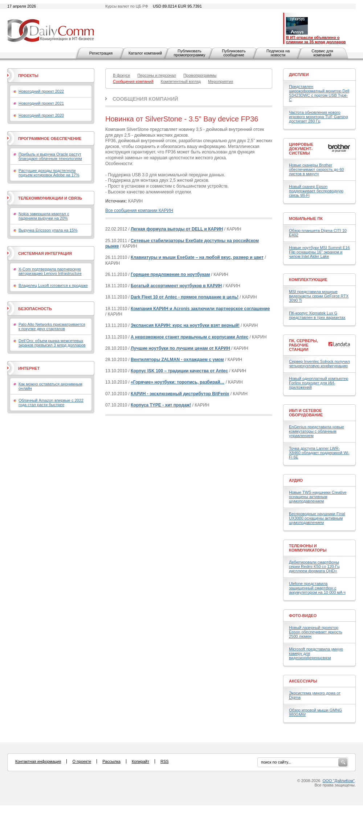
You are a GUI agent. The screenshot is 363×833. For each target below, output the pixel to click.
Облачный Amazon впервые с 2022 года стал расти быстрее (51, 402)
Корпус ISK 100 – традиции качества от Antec (179, 370)
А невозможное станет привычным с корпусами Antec (189, 337)
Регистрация (101, 53)
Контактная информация (38, 761)
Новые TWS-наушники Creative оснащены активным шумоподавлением (318, 496)
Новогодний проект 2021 (41, 103)
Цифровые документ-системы (301, 148)
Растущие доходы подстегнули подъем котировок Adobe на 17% (49, 172)
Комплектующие (308, 279)
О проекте (81, 761)
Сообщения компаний (145, 99)
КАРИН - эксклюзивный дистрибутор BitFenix (180, 393)
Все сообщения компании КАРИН (139, 210)
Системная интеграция (45, 253)
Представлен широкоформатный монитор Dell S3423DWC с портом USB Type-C (319, 93)
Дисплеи (299, 74)
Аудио (296, 480)
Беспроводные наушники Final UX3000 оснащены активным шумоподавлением (317, 518)
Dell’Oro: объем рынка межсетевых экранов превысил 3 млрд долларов (52, 343)
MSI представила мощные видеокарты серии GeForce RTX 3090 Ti (318, 296)
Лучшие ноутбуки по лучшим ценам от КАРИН (180, 348)
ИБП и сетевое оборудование (306, 412)
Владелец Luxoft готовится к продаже (53, 285)
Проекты (28, 75)
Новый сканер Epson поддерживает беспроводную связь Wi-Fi (316, 190)
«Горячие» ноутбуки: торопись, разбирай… (177, 382)
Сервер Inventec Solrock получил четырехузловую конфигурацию (319, 363)
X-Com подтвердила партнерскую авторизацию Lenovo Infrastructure (50, 271)
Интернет (29, 368)
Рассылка (111, 761)
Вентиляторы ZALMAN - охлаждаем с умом (177, 359)
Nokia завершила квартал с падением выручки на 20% (44, 216)
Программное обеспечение (50, 138)
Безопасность (35, 309)
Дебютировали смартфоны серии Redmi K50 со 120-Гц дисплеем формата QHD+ (314, 566)
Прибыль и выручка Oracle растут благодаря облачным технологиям (50, 156)
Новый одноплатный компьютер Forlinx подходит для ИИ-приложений (318, 382)
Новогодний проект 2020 (41, 115)
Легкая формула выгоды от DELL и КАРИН (177, 229)
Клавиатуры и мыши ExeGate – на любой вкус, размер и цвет (197, 257)
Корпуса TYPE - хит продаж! (161, 405)
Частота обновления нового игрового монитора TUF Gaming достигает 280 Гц (318, 116)
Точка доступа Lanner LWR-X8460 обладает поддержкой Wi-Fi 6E (319, 452)
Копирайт (140, 761)
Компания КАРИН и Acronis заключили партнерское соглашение (200, 308)
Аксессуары (303, 681)
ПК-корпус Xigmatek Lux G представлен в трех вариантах (317, 315)
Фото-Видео (303, 615)
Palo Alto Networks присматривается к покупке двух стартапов (52, 326)
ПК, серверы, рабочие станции (303, 345)
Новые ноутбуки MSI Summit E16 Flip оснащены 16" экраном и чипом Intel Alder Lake (319, 252)
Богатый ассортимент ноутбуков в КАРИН (176, 285)
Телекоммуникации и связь (50, 198)
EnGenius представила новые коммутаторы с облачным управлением (316, 431)
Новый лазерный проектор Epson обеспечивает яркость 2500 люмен (315, 631)
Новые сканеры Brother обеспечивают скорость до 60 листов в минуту (316, 169)
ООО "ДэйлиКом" (339, 780)
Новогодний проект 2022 (41, 91)
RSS (164, 761)
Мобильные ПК (306, 218)
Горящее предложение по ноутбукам (170, 274)
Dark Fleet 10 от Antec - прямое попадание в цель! (184, 297)
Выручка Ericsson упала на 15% (48, 230)
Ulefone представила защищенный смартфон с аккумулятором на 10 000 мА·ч (317, 587)
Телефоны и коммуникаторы (308, 548)
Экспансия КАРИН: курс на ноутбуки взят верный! (185, 325)
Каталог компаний (145, 53)
